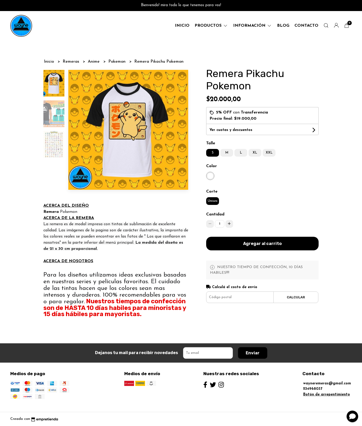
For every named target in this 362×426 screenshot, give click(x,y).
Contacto (306, 26)
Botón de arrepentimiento (326, 394)
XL (255, 152)
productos (211, 26)
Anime (94, 62)
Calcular (296, 297)
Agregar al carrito (262, 243)
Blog (283, 26)
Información (252, 26)
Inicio (182, 26)
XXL (269, 152)
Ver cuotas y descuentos (230, 130)
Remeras (71, 62)
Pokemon (117, 62)
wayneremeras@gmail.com (327, 383)
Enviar (253, 353)
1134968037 (312, 389)
